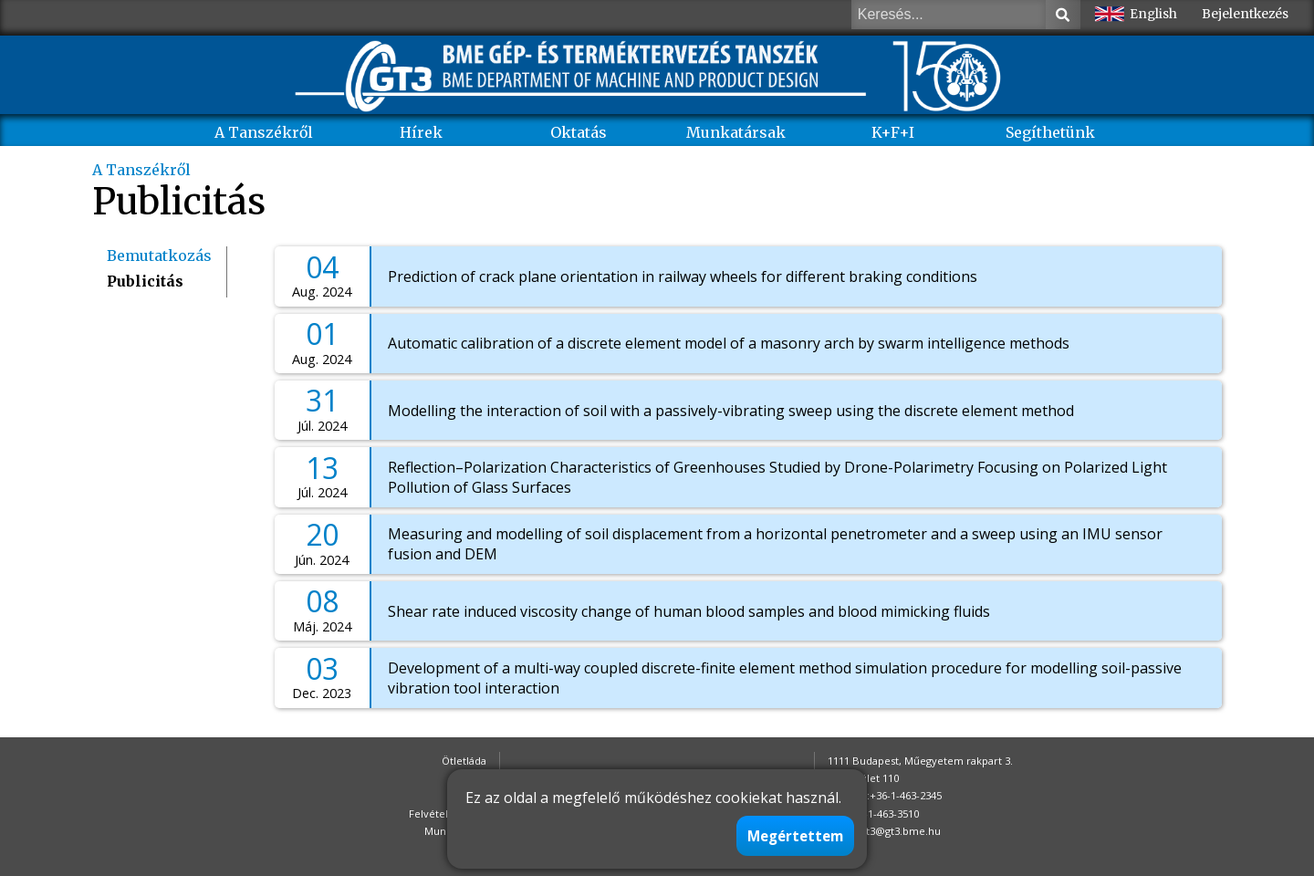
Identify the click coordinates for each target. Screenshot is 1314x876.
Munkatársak (736, 132)
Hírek (421, 132)
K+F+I (892, 132)
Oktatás (578, 132)
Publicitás (145, 281)
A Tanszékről (263, 132)
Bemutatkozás (159, 255)
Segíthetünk (1050, 132)
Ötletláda (464, 760)
